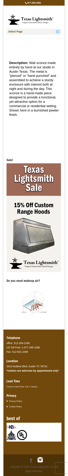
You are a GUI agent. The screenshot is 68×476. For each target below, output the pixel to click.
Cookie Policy (15, 406)
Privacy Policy (15, 401)
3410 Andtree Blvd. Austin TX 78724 (27, 366)
